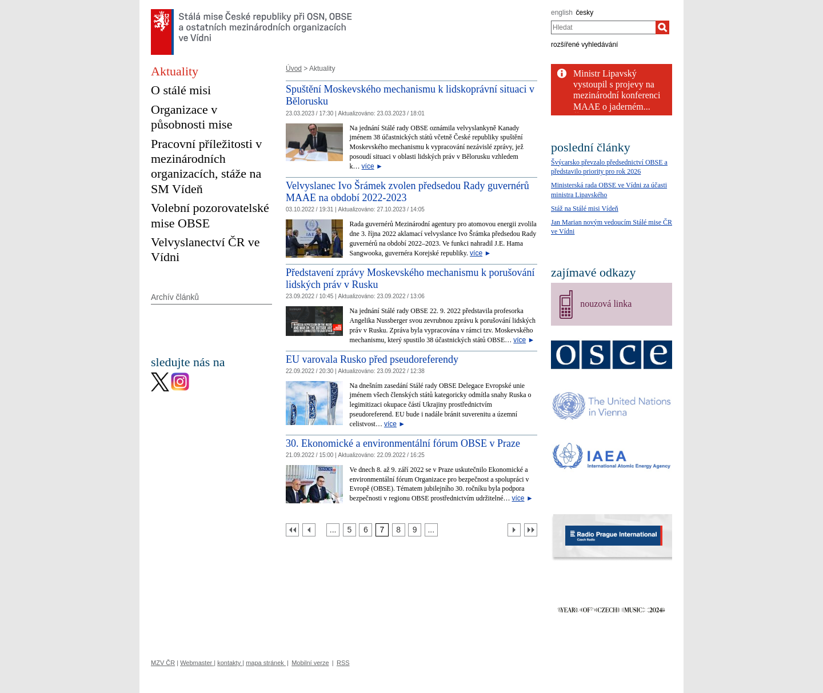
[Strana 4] (332, 529)
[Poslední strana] (530, 529)
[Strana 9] (414, 529)
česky (585, 13)
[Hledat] (662, 27)
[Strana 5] (349, 529)
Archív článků (175, 297)
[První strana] (292, 529)
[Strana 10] (431, 529)
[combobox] (603, 27)
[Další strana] (514, 529)
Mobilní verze (310, 662)
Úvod (294, 69)
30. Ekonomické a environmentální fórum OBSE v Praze (403, 443)
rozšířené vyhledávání (584, 44)
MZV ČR (163, 662)
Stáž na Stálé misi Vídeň (584, 209)
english (562, 13)
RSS (343, 662)
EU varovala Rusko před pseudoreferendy (372, 359)
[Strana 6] (365, 529)
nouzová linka (606, 304)
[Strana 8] (398, 529)
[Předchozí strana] (308, 529)
